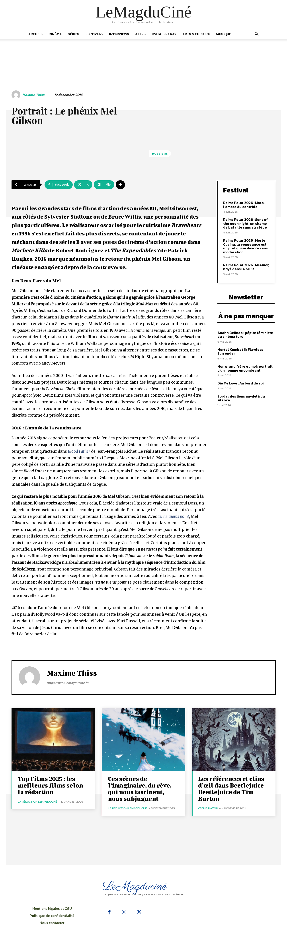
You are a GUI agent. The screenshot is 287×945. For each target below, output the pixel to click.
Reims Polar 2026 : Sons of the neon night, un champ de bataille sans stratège (245, 223)
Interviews (119, 34)
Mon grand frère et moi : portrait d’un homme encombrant (245, 368)
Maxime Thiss (33, 95)
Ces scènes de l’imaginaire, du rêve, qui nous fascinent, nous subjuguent (140, 788)
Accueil (35, 34)
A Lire (140, 34)
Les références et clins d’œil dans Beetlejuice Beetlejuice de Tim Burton (231, 788)
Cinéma (55, 34)
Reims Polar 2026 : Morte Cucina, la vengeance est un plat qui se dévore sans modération (245, 246)
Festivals (94, 34)
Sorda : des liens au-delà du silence (241, 398)
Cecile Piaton (208, 808)
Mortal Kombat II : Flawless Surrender (240, 351)
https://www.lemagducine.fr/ (68, 682)
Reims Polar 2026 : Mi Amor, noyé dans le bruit (246, 267)
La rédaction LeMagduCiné (37, 801)
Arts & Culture (196, 34)
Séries (73, 34)
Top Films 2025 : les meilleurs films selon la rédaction (50, 785)
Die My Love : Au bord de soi (240, 383)
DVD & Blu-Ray (164, 34)
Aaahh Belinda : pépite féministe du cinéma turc (245, 334)
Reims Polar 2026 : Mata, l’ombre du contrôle (244, 204)
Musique (223, 34)
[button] (256, 34)
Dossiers (160, 153)
